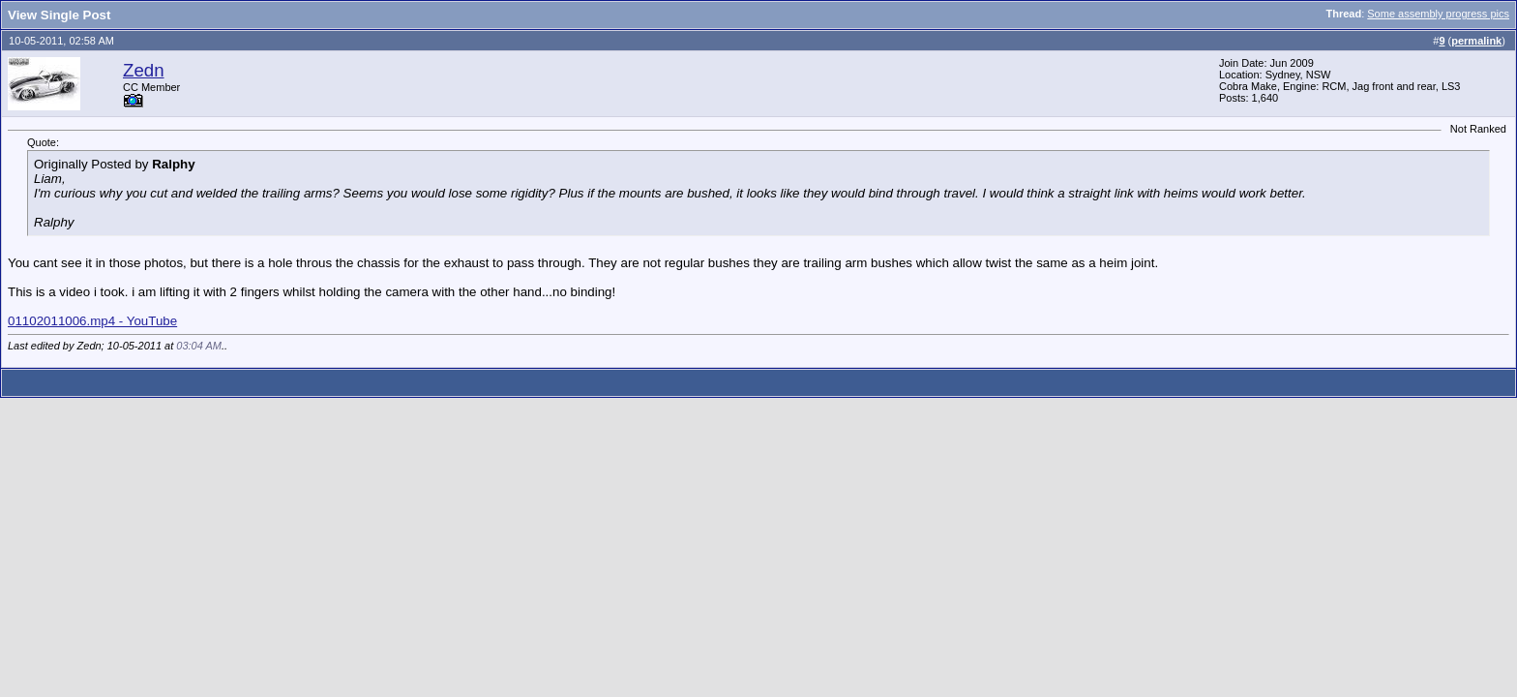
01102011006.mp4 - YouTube (92, 321)
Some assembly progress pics (1438, 13)
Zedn (143, 70)
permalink (1476, 40)
